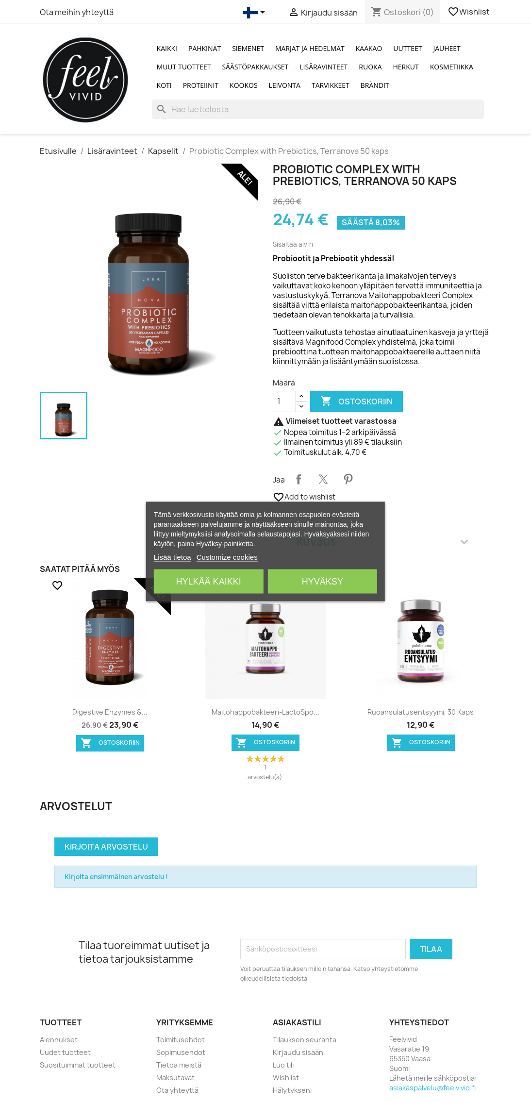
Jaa (298, 479)
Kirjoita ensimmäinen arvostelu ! (116, 876)
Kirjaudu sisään (298, 1052)
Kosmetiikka (451, 66)
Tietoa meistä (178, 1065)
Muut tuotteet (184, 66)
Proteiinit (200, 85)
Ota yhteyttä (177, 1090)
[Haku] (318, 109)
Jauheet (446, 48)
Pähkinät (204, 48)
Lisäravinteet (323, 66)
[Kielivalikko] (255, 12)
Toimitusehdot (180, 1039)
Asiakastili (297, 1022)
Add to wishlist (304, 497)
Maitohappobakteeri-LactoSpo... (265, 712)
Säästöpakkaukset (255, 66)
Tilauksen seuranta (304, 1039)
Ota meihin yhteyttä (77, 12)
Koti (164, 85)
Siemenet (248, 48)
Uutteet (407, 48)
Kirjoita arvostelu (106, 846)
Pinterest (348, 479)
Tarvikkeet (330, 85)
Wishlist (469, 11)
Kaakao (369, 48)
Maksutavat (175, 1077)
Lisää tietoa (172, 557)
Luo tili (283, 1065)
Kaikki (167, 48)
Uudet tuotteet (65, 1052)
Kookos (244, 85)
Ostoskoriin (356, 401)
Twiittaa (323, 479)
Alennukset (59, 1039)
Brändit (375, 85)
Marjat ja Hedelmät (310, 48)
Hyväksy (322, 581)
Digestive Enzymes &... (110, 712)
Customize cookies (227, 557)
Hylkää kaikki (208, 581)
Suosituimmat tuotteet (78, 1065)
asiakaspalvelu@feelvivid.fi (432, 1087)
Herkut (406, 66)
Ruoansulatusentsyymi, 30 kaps (420, 712)
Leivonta (284, 85)
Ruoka (370, 66)
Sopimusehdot (180, 1052)
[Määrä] (284, 401)
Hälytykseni (292, 1090)
